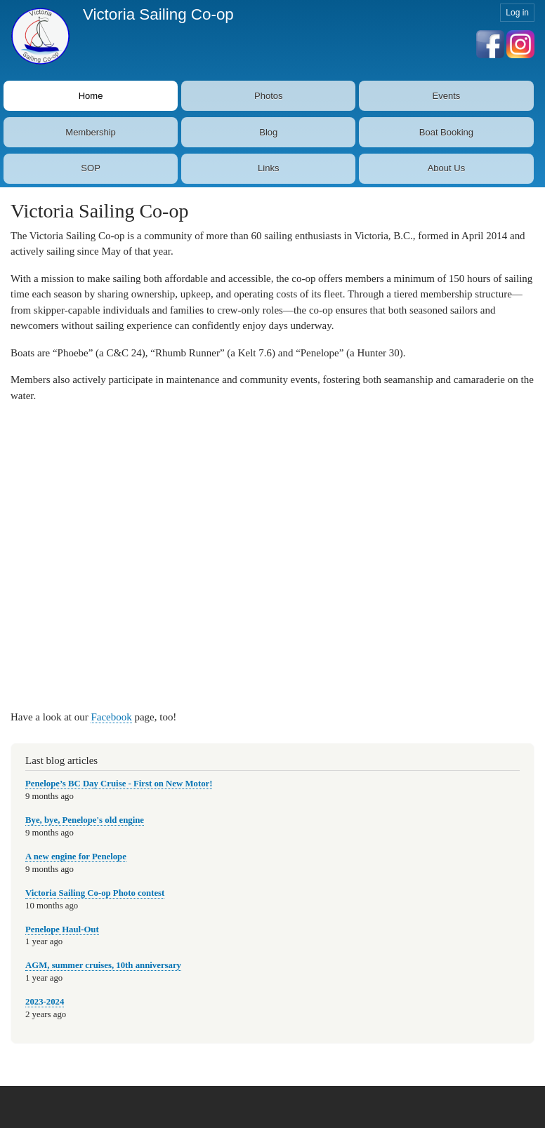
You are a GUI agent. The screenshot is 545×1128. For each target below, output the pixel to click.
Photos (268, 95)
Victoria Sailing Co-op (158, 14)
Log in (517, 13)
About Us (446, 168)
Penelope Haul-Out (62, 929)
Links (268, 168)
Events (447, 95)
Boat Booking (446, 132)
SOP (90, 168)
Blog (268, 132)
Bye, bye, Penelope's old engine (84, 820)
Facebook (111, 717)
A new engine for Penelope (75, 856)
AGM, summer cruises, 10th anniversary (103, 965)
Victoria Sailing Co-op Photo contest (94, 893)
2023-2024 (44, 1002)
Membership (90, 132)
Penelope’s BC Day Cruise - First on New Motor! (118, 783)
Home (91, 95)
